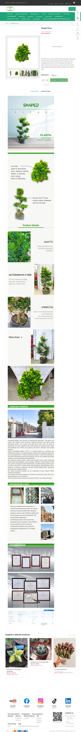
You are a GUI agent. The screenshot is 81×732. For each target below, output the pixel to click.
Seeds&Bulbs (59, 16)
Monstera (22, 16)
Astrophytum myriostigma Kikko (40, 662)
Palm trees (48, 16)
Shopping (39, 718)
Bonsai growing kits (22, 14)
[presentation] (70, 635)
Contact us (18, 720)
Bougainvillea (35, 14)
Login (51, 3)
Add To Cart (63, 80)
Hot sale (10, 14)
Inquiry (53, 80)
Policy (9, 726)
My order (69, 3)
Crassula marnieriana (61, 669)
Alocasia (30, 16)
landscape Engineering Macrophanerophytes (57, 19)
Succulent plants (13, 19)
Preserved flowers (54, 14)
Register (56, 3)
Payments (39, 720)
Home (7, 23)
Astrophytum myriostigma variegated (14, 670)
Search (72, 9)
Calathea (66, 14)
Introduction (18, 718)
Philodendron (11, 16)
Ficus (43, 14)
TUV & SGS (26, 718)
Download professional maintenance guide (28, 726)
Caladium (39, 16)
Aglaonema (36, 19)
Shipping (39, 722)
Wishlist (62, 3)
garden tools (26, 19)
